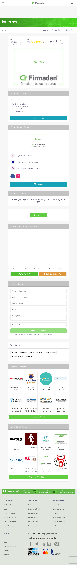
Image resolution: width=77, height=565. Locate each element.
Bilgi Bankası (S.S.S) (11, 513)
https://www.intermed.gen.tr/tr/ (29, 168)
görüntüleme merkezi (36, 352)
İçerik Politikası (9, 526)
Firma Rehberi (59, 30)
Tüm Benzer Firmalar (38, 417)
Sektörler (7, 550)
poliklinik (14, 352)
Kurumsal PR (33, 517)
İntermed (29, 356)
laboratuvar (23, 352)
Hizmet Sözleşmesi (10, 517)
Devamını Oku (38, 118)
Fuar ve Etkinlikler (59, 517)
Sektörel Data (33, 522)
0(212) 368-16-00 (25, 155)
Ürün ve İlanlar (58, 509)
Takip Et (38, 184)
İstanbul (14, 42)
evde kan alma (51, 352)
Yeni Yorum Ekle (38, 215)
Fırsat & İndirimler (34, 509)
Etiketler (6, 555)
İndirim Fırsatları (59, 522)
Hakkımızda (8, 505)
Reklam (31, 505)
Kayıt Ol (6, 538)
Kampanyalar (33, 526)
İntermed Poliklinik (17, 356)
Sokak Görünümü (52, 274)
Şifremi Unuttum (10, 546)
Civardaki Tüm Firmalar (38, 477)
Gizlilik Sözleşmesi (10, 522)
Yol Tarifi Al (24, 274)
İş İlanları (56, 513)
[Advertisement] (38, 12)
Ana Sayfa (47, 30)
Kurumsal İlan (33, 513)
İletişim (6, 509)
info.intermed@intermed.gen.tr (28, 162)
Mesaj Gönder (38, 331)
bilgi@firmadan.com (50, 534)
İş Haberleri (57, 526)
